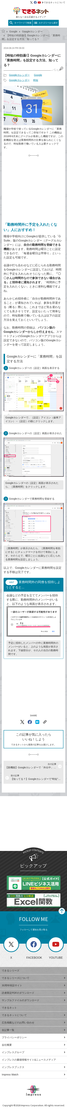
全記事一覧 (33, 1030)
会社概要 (33, 1044)
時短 (35, 80)
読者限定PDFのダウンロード (33, 992)
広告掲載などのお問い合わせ (33, 1022)
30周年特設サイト (33, 985)
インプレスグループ (33, 1052)
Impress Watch (33, 1074)
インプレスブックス (33, 1067)
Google (13, 31)
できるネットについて (53, 2)
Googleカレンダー (32, 31)
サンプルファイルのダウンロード (33, 1000)
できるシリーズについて (33, 978)
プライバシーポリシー (33, 1037)
